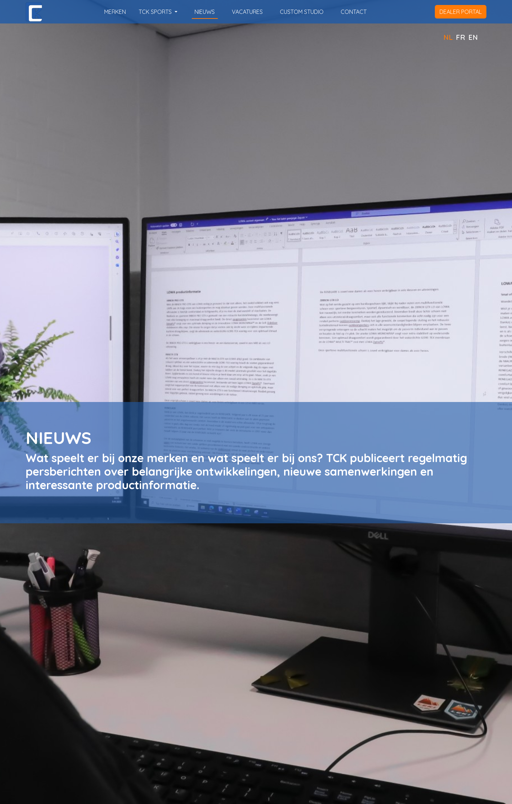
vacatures (247, 11)
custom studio (302, 11)
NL (448, 37)
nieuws (204, 11)
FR (460, 37)
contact (354, 11)
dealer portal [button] (460, 11)
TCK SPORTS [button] (156, 11)
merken (115, 11)
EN (473, 37)
